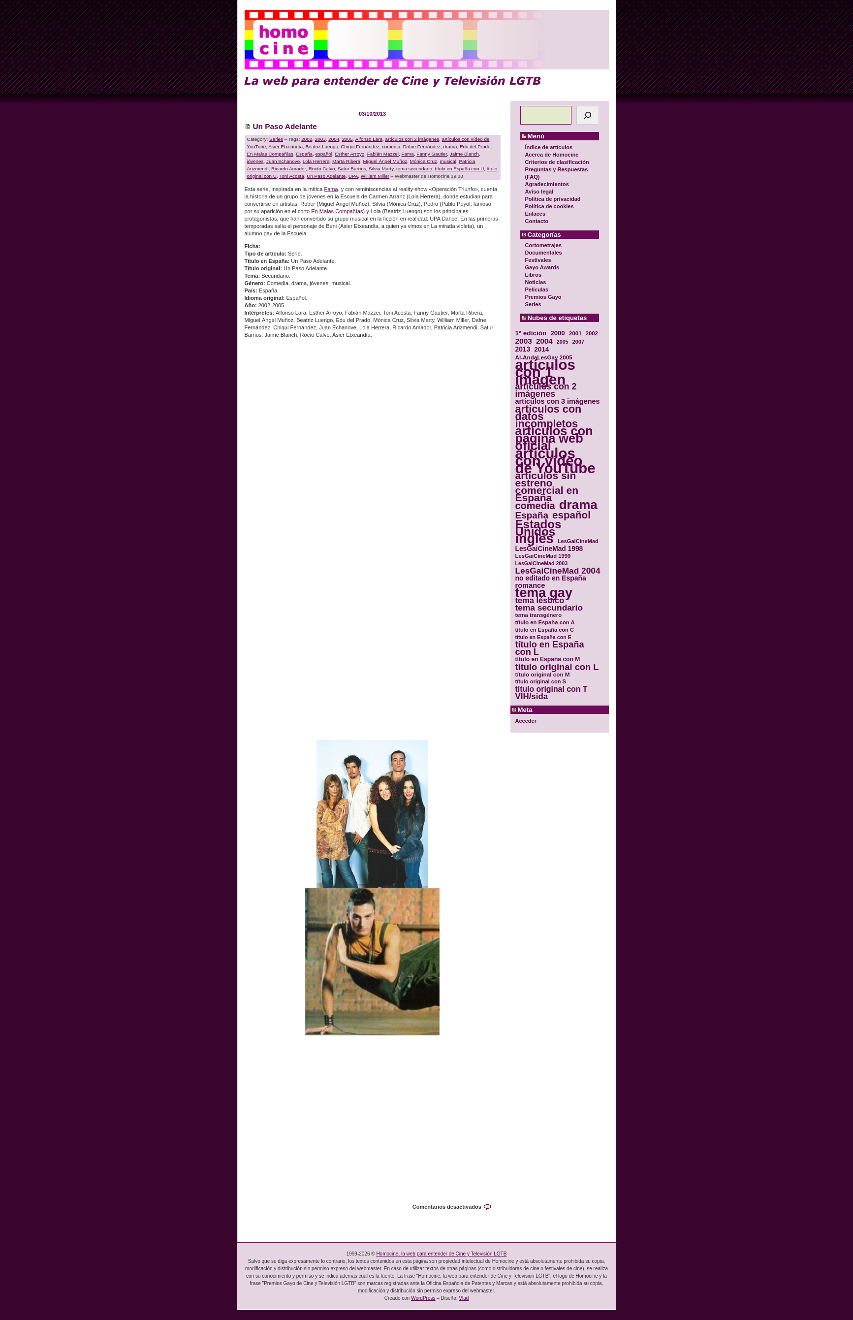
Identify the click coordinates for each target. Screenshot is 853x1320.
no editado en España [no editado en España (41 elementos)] (550, 578)
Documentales (543, 253)
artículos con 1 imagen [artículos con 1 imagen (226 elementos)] (545, 372)
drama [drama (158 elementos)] (578, 505)
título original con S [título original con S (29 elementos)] (540, 681)
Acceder (526, 721)
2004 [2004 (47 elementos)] (544, 341)
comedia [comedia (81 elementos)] (535, 506)
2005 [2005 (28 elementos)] (563, 342)
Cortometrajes (543, 245)
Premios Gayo (543, 297)
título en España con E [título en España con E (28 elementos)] (543, 637)
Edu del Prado (475, 146)
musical (448, 161)
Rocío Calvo (322, 168)
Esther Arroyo (350, 154)
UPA (353, 176)
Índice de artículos (549, 147)
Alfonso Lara (368, 139)
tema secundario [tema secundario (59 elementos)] (549, 608)
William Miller (375, 176)
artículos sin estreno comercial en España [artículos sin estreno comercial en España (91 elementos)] (547, 486)
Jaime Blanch (464, 154)
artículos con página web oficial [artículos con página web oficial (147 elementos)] (554, 438)
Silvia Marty (381, 168)
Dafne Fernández (422, 146)
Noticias (535, 282)
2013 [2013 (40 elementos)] (523, 349)
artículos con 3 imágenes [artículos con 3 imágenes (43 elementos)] (557, 401)
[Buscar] (587, 115)
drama (450, 146)
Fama (408, 154)
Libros (533, 275)
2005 (347, 139)
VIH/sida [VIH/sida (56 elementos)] (531, 696)
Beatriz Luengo (321, 146)
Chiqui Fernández (360, 146)
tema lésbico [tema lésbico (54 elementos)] (540, 600)
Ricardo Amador (288, 168)
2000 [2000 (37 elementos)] (557, 333)
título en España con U (459, 168)
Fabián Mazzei (383, 154)
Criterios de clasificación (557, 162)
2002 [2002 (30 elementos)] (592, 333)
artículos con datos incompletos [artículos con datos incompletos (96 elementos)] (548, 416)
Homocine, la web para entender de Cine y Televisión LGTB (441, 1253)
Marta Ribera (346, 161)
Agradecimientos (547, 184)
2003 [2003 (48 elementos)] (523, 341)
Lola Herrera (316, 161)
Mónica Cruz (423, 161)
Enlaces (535, 214)
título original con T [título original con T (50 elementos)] (551, 689)
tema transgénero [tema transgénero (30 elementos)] (538, 615)
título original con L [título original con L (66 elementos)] (557, 667)
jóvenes (255, 161)
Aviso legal (539, 191)
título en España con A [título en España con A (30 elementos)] (545, 622)
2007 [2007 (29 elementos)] (578, 342)
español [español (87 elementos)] (571, 514)
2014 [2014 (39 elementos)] (541, 349)
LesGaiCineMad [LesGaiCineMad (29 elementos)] (578, 541)
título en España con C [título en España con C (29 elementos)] (544, 630)
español (323, 154)
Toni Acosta (291, 176)
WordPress (423, 1298)
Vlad (464, 1298)
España (304, 154)
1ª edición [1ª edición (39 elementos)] (531, 333)
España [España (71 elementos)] (531, 515)
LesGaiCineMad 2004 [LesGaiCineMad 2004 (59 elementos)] (557, 571)
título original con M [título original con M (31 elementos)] (542, 674)
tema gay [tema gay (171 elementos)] (543, 593)
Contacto (537, 221)
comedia (391, 146)
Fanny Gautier (431, 154)
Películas (537, 289)
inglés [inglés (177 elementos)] (534, 539)
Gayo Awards (542, 267)
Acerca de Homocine (552, 155)
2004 (333, 139)
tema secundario (414, 168)
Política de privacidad (553, 199)
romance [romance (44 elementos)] (530, 585)
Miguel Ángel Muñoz (385, 161)
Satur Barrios (352, 168)
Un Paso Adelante (285, 126)
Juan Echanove (283, 161)
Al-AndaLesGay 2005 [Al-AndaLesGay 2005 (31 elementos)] (543, 357)
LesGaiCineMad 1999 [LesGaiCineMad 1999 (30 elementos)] (543, 556)
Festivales (538, 260)
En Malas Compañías (270, 154)
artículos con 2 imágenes (412, 139)
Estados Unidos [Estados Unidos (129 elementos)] (538, 527)
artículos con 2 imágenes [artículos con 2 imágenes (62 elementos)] (546, 390)
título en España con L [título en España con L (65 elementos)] (549, 648)
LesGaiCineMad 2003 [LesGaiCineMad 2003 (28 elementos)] (541, 563)
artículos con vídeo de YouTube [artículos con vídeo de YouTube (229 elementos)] (555, 461)
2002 (306, 139)
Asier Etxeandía (285, 146)
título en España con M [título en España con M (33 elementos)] (547, 659)
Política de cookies (549, 206)
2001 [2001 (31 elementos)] (575, 333)
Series (533, 304)
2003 (320, 139)
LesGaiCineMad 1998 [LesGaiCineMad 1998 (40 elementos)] (549, 548)
